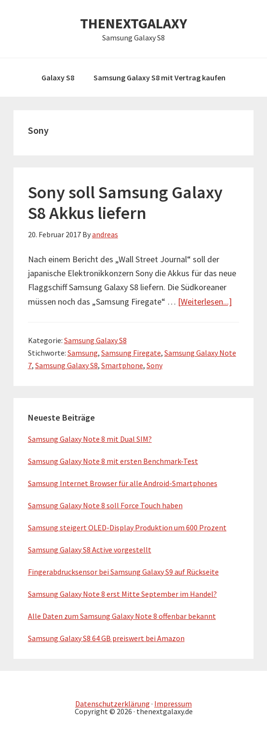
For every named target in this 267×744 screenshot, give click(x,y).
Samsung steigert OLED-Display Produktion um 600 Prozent (127, 527)
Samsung (82, 353)
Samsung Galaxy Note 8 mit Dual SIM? (90, 439)
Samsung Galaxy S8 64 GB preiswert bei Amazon (106, 638)
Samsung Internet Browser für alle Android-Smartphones (122, 483)
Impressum (173, 703)
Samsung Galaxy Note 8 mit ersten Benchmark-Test (113, 461)
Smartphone (122, 365)
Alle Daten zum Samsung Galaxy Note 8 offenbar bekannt (122, 616)
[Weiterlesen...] (205, 301)
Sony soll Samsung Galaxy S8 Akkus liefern (125, 202)
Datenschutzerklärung (112, 703)
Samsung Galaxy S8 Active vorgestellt (89, 549)
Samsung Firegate (131, 353)
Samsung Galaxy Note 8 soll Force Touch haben (105, 505)
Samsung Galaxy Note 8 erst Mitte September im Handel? (122, 594)
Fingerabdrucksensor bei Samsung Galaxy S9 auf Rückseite (123, 572)
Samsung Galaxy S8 (95, 340)
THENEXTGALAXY (133, 23)
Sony (154, 365)
